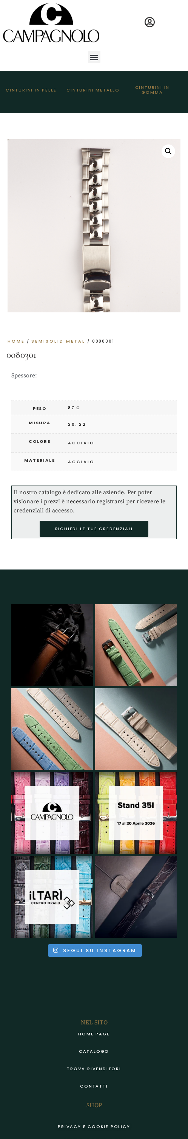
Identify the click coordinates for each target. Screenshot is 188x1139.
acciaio (81, 443)
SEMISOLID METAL (58, 341)
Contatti (94, 1086)
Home (16, 341)
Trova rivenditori (94, 1069)
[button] (94, 57)
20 (72, 424)
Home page (93, 1034)
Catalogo (94, 1051)
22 (82, 424)
